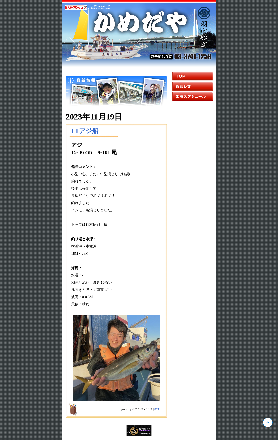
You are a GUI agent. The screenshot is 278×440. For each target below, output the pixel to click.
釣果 (157, 409)
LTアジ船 (84, 130)
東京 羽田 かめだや (139, 33)
